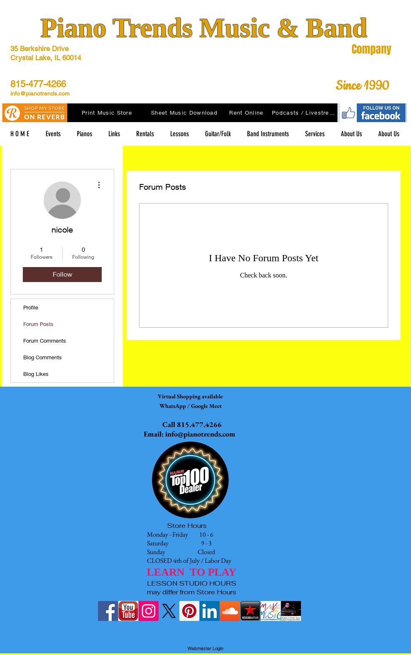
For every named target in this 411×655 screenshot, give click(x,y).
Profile (30, 307)
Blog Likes (36, 373)
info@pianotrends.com (40, 93)
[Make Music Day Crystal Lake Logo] (271, 611)
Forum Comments (44, 340)
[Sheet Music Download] (185, 112)
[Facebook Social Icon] (108, 611)
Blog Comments (42, 357)
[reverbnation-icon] (250, 611)
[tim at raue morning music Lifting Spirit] (291, 611)
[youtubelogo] (128, 611)
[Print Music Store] (107, 112)
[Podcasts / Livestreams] (305, 112)
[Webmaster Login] (205, 649)
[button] (114, 134)
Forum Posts (38, 324)
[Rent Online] (247, 112)
